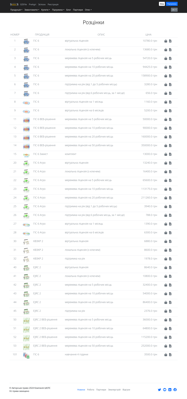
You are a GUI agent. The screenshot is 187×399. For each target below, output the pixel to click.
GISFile (23, 4)
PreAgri (32, 4)
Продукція (15, 9)
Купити (44, 9)
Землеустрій (114, 389)
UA (173, 9)
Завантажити (31, 9)
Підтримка (171, 4)
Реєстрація (53, 4)
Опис (87, 9)
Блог (68, 9)
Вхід (162, 4)
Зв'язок (42, 4)
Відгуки (126, 389)
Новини (81, 389)
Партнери (78, 9)
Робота (90, 389)
